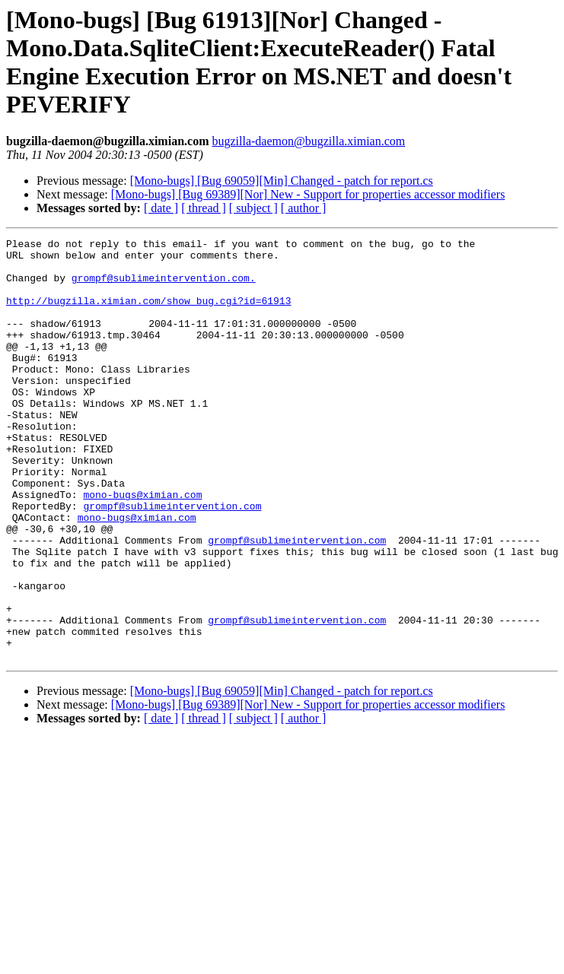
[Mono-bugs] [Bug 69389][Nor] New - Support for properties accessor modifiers (308, 194)
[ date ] (161, 207)
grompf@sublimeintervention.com (172, 560)
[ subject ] (253, 207)
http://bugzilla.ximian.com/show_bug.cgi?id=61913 (148, 314)
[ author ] (304, 207)
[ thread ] (203, 207)
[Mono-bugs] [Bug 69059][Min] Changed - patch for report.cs (281, 180)
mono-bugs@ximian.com (142, 547)
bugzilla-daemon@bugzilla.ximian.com (308, 141)
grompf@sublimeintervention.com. (164, 286)
